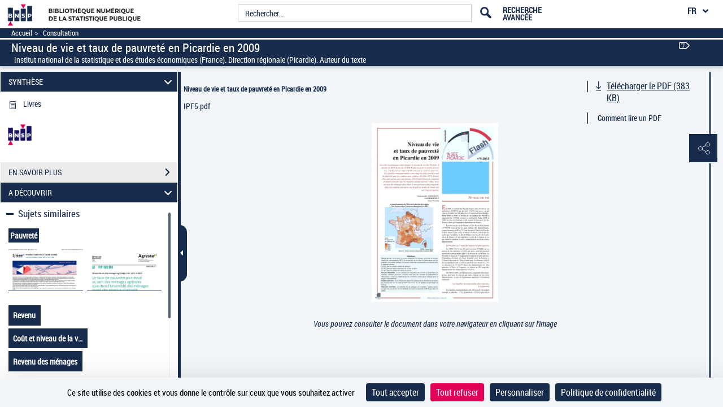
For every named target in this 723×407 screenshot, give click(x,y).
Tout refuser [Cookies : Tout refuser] (457, 392)
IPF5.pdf (197, 106)
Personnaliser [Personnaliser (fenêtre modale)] (519, 392)
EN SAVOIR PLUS (92, 172)
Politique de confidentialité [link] (608, 392)
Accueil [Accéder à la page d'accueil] (21, 33)
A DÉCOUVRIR (92, 192)
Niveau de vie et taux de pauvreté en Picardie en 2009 (255, 88)
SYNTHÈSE (92, 82)
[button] (703, 148)
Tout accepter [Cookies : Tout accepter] (395, 392)
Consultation (61, 33)
